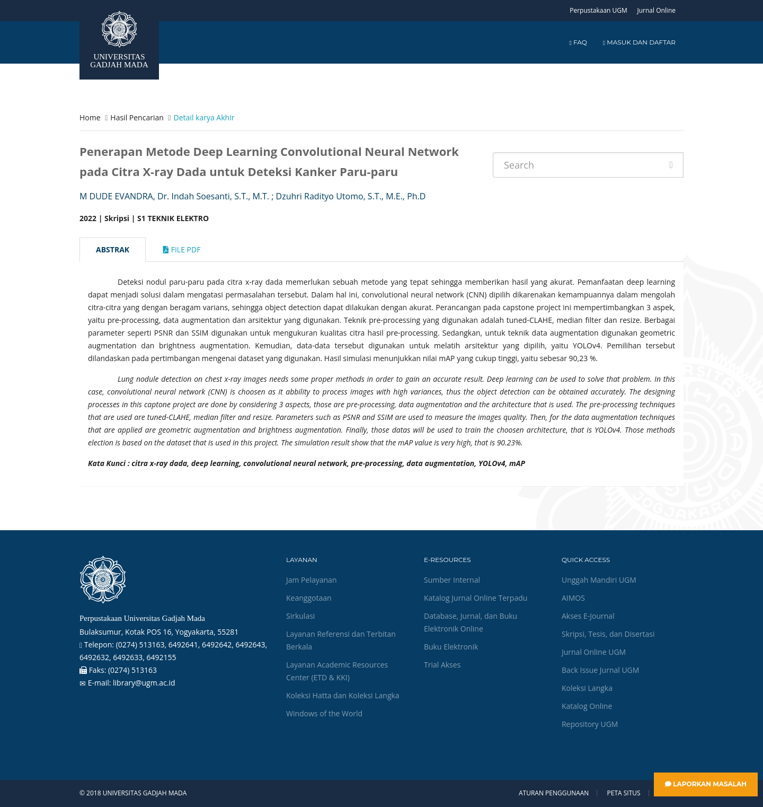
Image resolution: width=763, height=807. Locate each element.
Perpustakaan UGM (598, 10)
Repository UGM (590, 724)
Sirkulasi (300, 616)
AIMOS (573, 598)
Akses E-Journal (588, 616)
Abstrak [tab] (112, 249)
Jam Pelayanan (311, 580)
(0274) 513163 (132, 670)
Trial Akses (442, 665)
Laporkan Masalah (706, 784)
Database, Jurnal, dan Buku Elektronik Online (470, 622)
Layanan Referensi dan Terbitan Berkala (341, 640)
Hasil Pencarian (136, 117)
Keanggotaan (309, 598)
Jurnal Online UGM (594, 652)
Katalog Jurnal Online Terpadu (475, 598)
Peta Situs (624, 793)
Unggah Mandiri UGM (599, 580)
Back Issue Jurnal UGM (600, 670)
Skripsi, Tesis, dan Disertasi (608, 634)
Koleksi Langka (587, 688)
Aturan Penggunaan (554, 793)
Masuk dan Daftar (639, 42)
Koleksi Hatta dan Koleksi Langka (343, 695)
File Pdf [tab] (181, 249)
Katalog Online (587, 706)
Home (90, 117)
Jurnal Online (656, 10)
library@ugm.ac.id (144, 683)
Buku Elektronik (451, 647)
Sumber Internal (452, 580)
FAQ (578, 42)
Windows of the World (324, 713)
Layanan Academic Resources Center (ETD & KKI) (337, 671)
